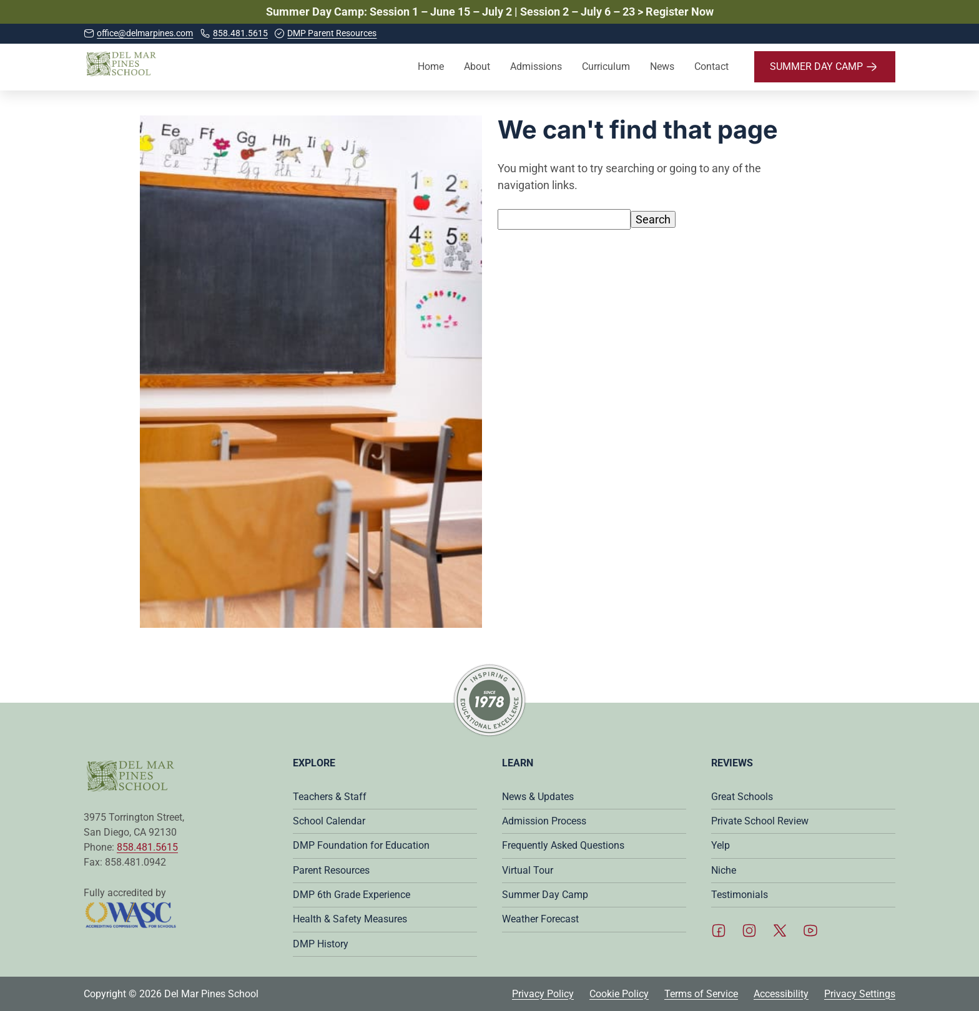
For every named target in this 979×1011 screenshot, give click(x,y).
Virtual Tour (527, 870)
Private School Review (760, 821)
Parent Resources (331, 870)
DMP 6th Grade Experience (351, 895)
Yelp (720, 845)
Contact (711, 66)
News (662, 66)
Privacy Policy (543, 994)
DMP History (320, 944)
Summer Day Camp (545, 895)
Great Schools (742, 797)
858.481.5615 (147, 847)
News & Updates (538, 797)
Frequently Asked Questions (563, 845)
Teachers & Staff (330, 797)
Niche (723, 870)
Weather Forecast (540, 919)
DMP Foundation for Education (361, 845)
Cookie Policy (619, 994)
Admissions (536, 66)
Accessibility (781, 994)
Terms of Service (701, 994)
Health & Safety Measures (350, 919)
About (477, 66)
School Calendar (329, 821)
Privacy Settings (859, 994)
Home (431, 66)
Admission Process (544, 821)
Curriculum (606, 66)
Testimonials (739, 895)
